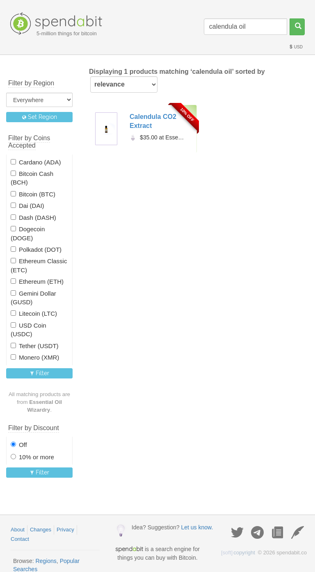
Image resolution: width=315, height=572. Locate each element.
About (18, 529)
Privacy (65, 529)
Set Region (39, 117)
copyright (238, 552)
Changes (40, 529)
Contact (20, 539)
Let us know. (197, 527)
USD (296, 47)
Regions (45, 561)
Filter (39, 373)
